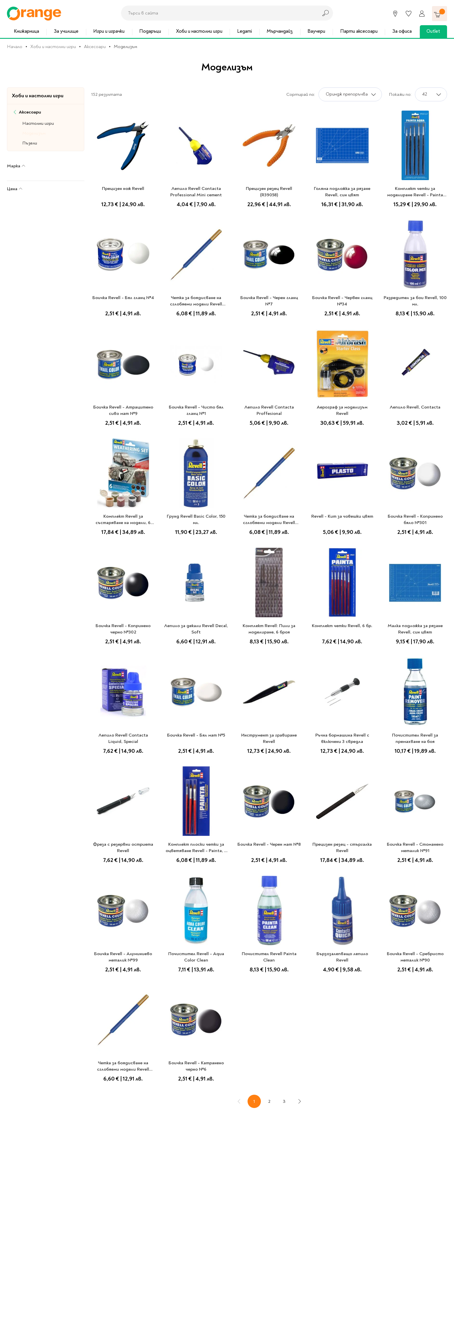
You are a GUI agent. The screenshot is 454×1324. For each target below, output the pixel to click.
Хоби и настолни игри (199, 31)
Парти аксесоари (359, 31)
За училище (66, 31)
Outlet (433, 31)
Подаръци (150, 31)
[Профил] (422, 13)
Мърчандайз (280, 31)
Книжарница (26, 31)
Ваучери (316, 31)
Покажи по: (400, 94)
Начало (14, 47)
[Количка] (439, 13)
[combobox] (218, 13)
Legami (244, 31)
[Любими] (408, 13)
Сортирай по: (300, 94)
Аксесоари (95, 47)
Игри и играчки (109, 31)
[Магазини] (395, 13)
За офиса (402, 31)
